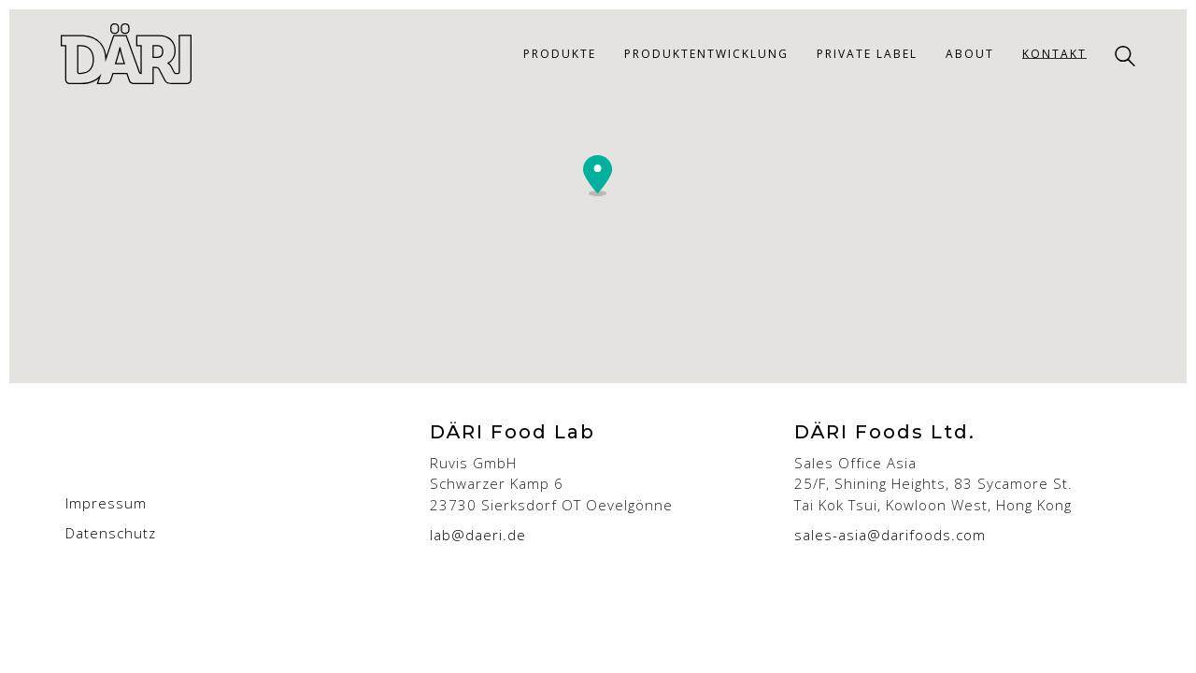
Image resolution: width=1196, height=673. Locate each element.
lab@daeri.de (478, 534)
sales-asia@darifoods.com (890, 534)
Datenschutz (110, 532)
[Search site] (1125, 56)
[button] (598, 175)
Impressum (106, 503)
